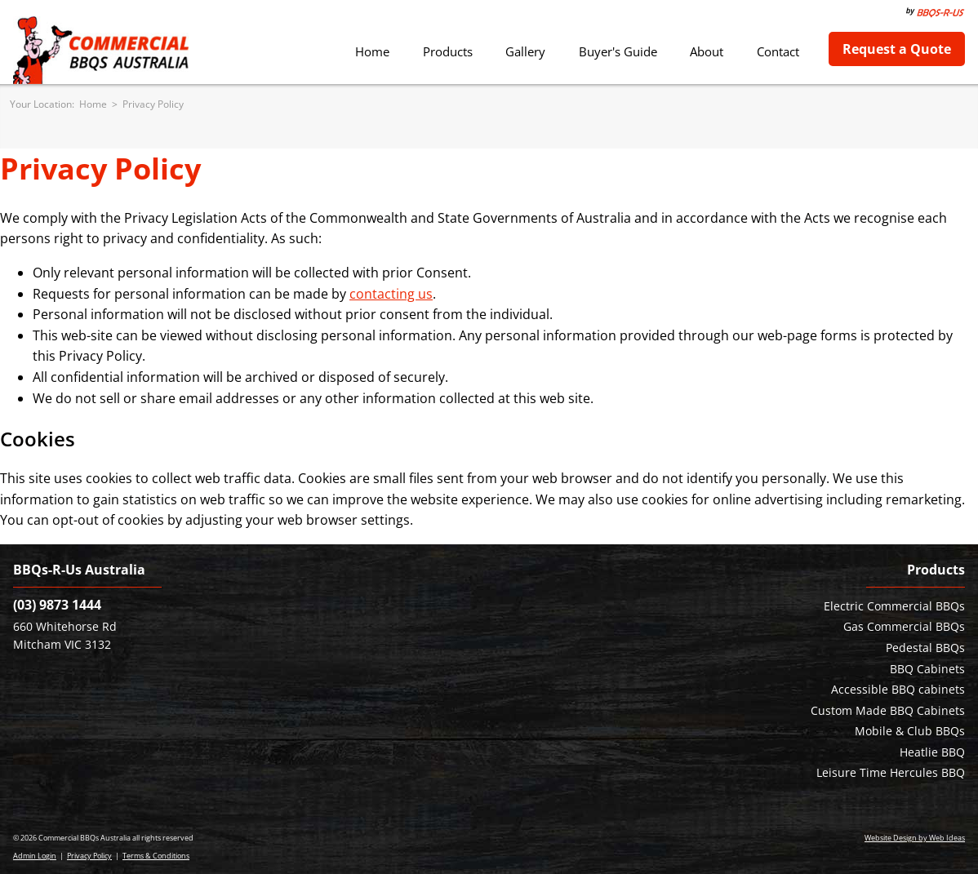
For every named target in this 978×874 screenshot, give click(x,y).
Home (372, 51)
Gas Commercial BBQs (904, 626)
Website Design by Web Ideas (915, 837)
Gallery (525, 51)
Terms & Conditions (155, 855)
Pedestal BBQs (925, 647)
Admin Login (34, 855)
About (706, 51)
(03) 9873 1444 (57, 605)
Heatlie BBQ (932, 752)
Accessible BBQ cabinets (898, 689)
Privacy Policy (153, 104)
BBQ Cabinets (927, 669)
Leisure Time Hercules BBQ (890, 772)
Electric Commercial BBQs (894, 606)
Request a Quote (896, 49)
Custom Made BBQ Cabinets (888, 710)
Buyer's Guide (618, 51)
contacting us (391, 294)
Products (448, 51)
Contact (778, 51)
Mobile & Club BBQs (910, 731)
